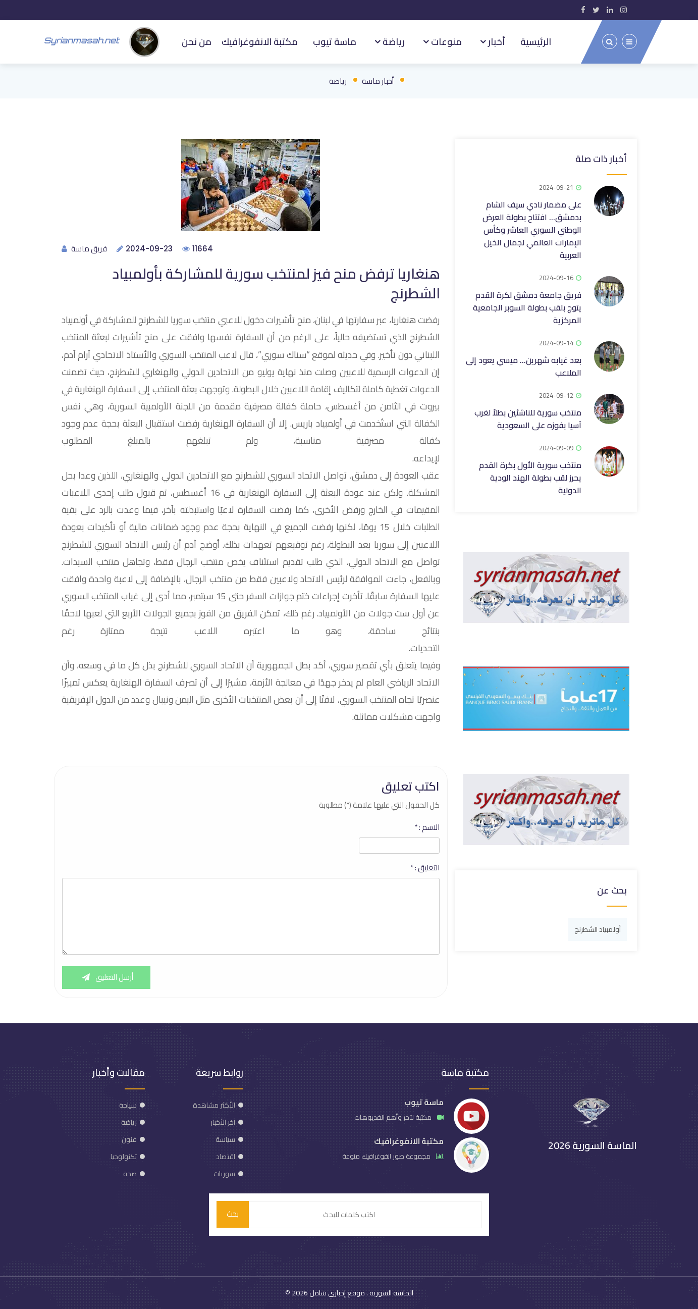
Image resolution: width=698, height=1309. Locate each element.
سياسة (225, 1139)
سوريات (224, 1173)
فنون (129, 1139)
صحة (130, 1173)
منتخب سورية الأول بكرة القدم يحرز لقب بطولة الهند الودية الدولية (530, 477)
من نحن (196, 41)
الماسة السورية (390, 1292)
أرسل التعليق (106, 977)
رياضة (393, 41)
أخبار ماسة (378, 80)
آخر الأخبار (222, 1122)
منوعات (445, 41)
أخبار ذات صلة (601, 158)
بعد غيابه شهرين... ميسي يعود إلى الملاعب (523, 366)
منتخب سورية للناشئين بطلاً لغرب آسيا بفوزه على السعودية (527, 418)
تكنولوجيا (124, 1156)
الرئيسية (535, 41)
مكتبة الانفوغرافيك (260, 41)
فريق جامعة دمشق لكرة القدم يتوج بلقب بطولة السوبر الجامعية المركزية (527, 307)
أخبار (495, 41)
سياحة (128, 1105)
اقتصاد (225, 1156)
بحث (233, 1214)
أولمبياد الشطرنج (597, 928)
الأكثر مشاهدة (214, 1105)
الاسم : (427, 827)
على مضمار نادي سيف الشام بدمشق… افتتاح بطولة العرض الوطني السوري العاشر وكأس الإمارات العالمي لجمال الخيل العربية (531, 229)
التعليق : (425, 868)
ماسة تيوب (334, 41)
